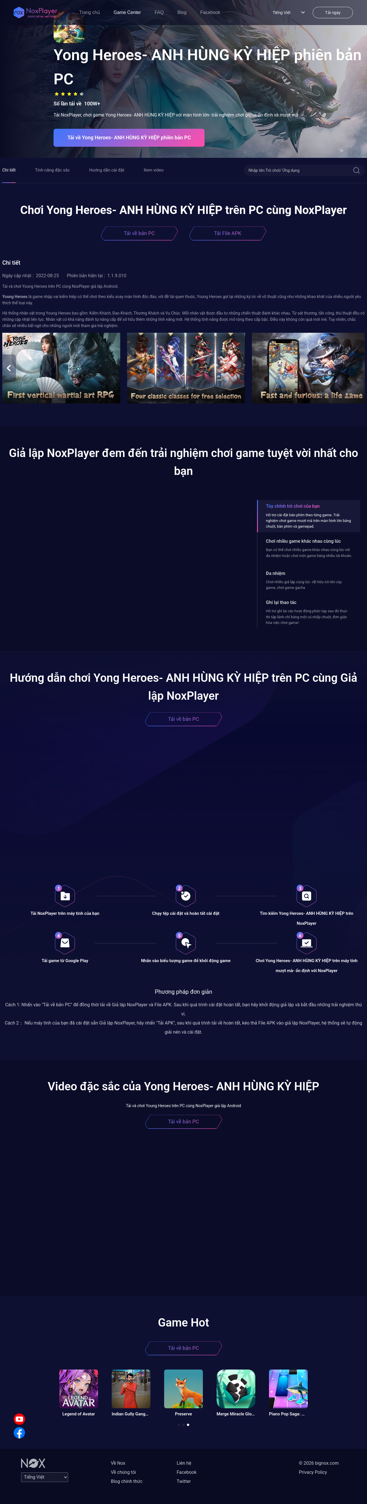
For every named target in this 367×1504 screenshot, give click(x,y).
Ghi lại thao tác (281, 602)
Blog (182, 12)
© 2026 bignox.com (319, 1463)
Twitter (184, 1481)
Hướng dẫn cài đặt (106, 170)
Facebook (210, 12)
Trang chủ (89, 12)
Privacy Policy (313, 1472)
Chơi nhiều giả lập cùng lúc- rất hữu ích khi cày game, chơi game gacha (304, 585)
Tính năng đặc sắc (52, 170)
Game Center (127, 12)
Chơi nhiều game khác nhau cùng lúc (303, 541)
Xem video (154, 170)
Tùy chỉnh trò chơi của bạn (292, 506)
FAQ (159, 12)
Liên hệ (184, 1463)
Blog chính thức (126, 1481)
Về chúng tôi (123, 1472)
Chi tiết (9, 170)
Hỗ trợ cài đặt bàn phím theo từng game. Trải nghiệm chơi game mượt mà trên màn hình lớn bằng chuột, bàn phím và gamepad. (308, 521)
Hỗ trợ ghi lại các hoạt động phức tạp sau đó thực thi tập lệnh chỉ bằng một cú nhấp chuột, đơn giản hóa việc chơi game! (306, 617)
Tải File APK (227, 233)
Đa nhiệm (275, 573)
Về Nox (118, 1463)
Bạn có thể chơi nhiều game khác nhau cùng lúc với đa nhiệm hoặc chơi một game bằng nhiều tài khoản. (309, 553)
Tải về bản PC (139, 233)
